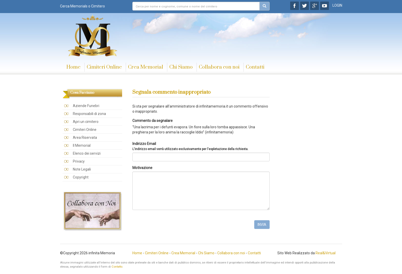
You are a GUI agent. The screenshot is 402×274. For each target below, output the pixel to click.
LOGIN (337, 5)
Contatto (117, 266)
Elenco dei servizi (87, 153)
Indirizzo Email (190, 146)
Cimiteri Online (104, 67)
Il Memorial (82, 145)
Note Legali (82, 169)
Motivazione (142, 168)
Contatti (255, 67)
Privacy (79, 161)
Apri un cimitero (86, 122)
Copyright (81, 177)
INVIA (262, 225)
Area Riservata (85, 137)
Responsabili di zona (89, 114)
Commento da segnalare (152, 121)
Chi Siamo (181, 67)
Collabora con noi (219, 67)
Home (73, 67)
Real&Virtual (326, 253)
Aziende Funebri (86, 106)
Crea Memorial (145, 67)
